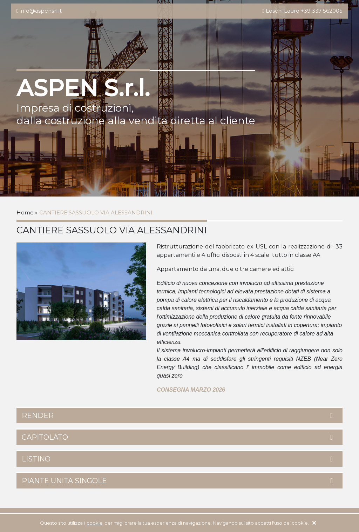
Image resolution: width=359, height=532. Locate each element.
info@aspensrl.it (41, 10)
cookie (95, 523)
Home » (27, 212)
